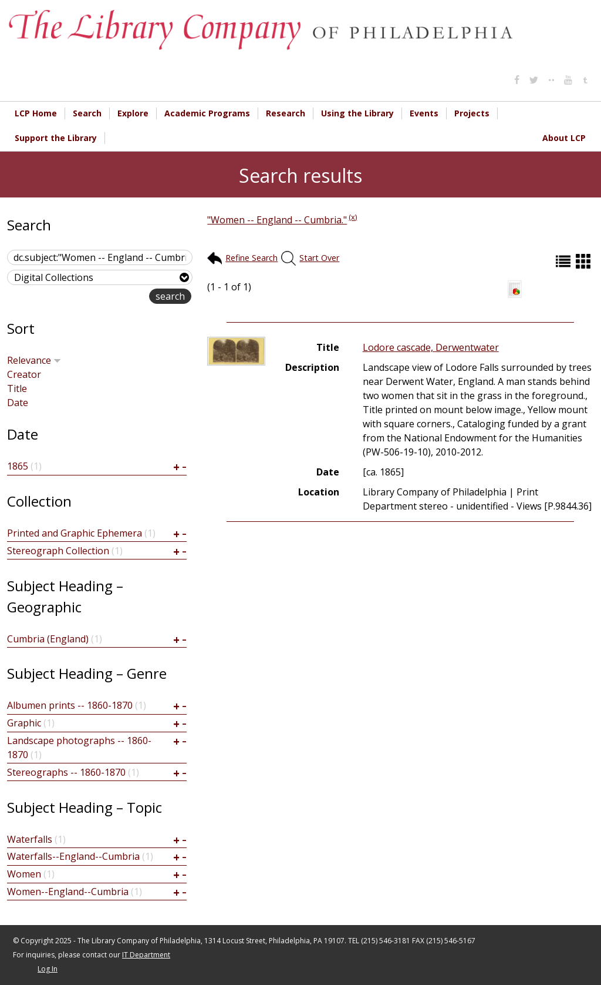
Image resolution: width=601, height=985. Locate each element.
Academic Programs (207, 113)
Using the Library (357, 113)
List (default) (564, 261)
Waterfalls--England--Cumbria (73, 856)
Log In (48, 969)
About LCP (564, 137)
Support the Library (56, 137)
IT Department (146, 955)
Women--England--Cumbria (68, 891)
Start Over (319, 257)
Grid (584, 261)
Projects (471, 113)
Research (285, 113)
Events (424, 113)
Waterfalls (29, 839)
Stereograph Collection (58, 550)
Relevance (34, 360)
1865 (17, 466)
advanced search (111, 297)
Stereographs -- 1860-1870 (66, 772)
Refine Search (251, 257)
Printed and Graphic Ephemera (74, 533)
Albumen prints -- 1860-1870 (70, 705)
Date (17, 402)
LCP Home (36, 113)
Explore (132, 113)
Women (24, 873)
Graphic (24, 722)
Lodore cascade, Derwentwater (431, 347)
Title (17, 388)
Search (87, 113)
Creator (24, 374)
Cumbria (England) (48, 638)
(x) (353, 217)
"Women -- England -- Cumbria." (277, 219)
